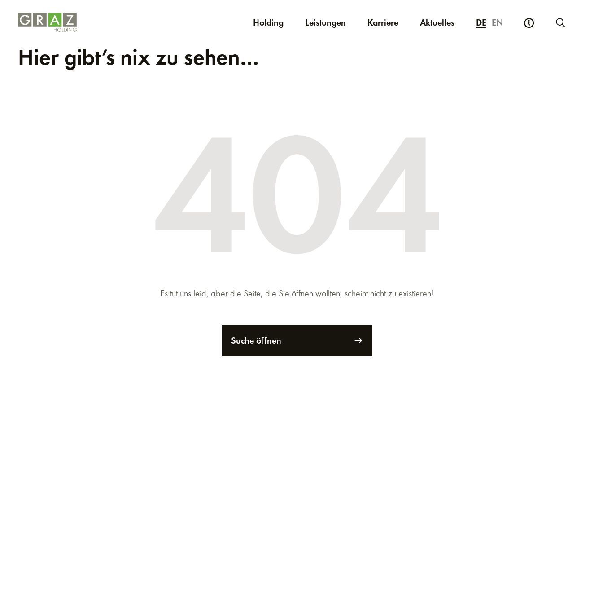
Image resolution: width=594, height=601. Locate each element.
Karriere (388, 22)
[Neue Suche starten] (560, 22)
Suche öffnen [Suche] (297, 340)
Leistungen (325, 22)
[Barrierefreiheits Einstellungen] (529, 23)
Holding (268, 22)
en (497, 22)
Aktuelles (437, 22)
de (481, 22)
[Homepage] (94, 22)
